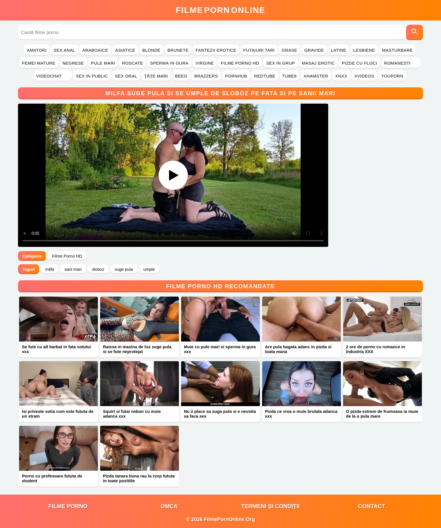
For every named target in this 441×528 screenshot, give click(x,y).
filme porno (67, 506)
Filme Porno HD (240, 63)
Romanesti (401, 63)
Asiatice (125, 50)
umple (149, 269)
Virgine (204, 63)
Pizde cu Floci (359, 63)
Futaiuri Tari (259, 50)
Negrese (73, 63)
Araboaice (95, 50)
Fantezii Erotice (216, 50)
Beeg (181, 76)
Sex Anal (64, 50)
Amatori (36, 50)
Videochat (52, 76)
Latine (338, 50)
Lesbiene (364, 50)
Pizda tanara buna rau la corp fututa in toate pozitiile (139, 478)
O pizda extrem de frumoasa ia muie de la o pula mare (382, 413)
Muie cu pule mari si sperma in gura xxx (220, 349)
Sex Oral (126, 76)
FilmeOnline (220, 10)
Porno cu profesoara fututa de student (52, 478)
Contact (371, 506)
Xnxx (341, 76)
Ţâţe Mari (156, 76)
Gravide (314, 50)
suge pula (124, 269)
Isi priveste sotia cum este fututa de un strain (57, 413)
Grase (289, 50)
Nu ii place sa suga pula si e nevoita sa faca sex (220, 413)
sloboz (98, 269)
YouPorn (392, 76)
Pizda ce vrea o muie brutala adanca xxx (301, 413)
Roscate (132, 63)
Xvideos (364, 76)
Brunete (177, 50)
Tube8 (289, 76)
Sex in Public (92, 76)
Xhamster (316, 76)
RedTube (264, 76)
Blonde (151, 50)
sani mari (73, 269)
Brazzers (206, 76)
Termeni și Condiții (270, 506)
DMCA (169, 506)
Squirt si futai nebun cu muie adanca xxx (132, 413)
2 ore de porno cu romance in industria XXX (375, 349)
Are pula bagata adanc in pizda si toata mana (298, 349)
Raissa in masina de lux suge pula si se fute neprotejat (137, 349)
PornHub (236, 76)
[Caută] (414, 32)
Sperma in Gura (169, 63)
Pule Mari (103, 63)
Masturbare (397, 50)
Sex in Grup (280, 63)
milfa (49, 269)
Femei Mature (38, 63)
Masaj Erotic (318, 63)
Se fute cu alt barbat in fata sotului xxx (56, 349)
